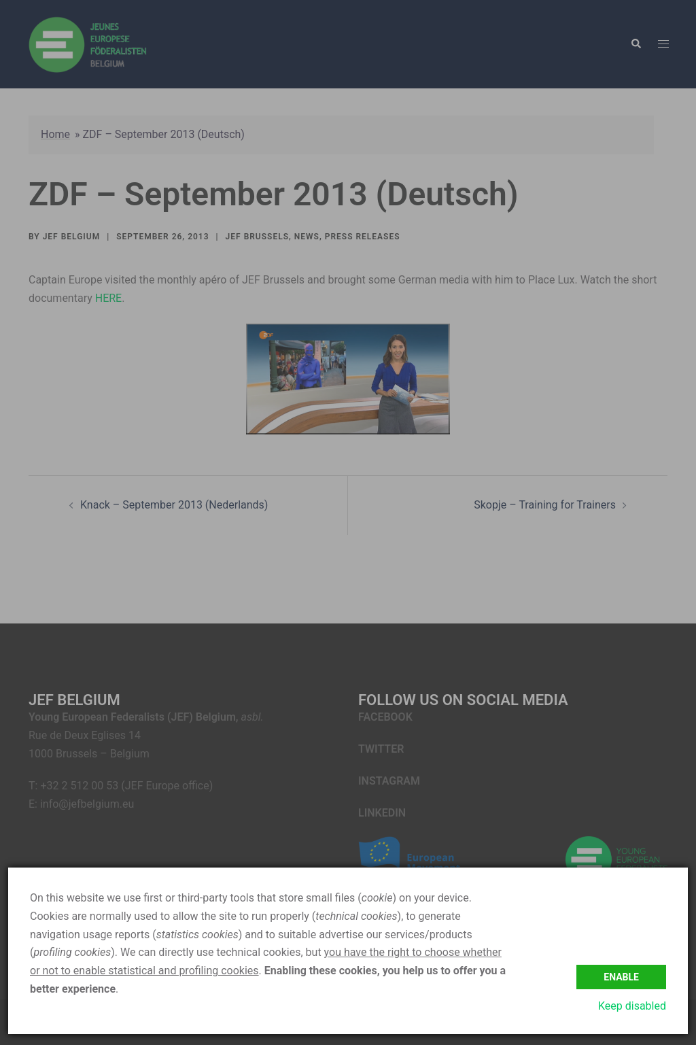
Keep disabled (632, 1005)
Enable (621, 977)
